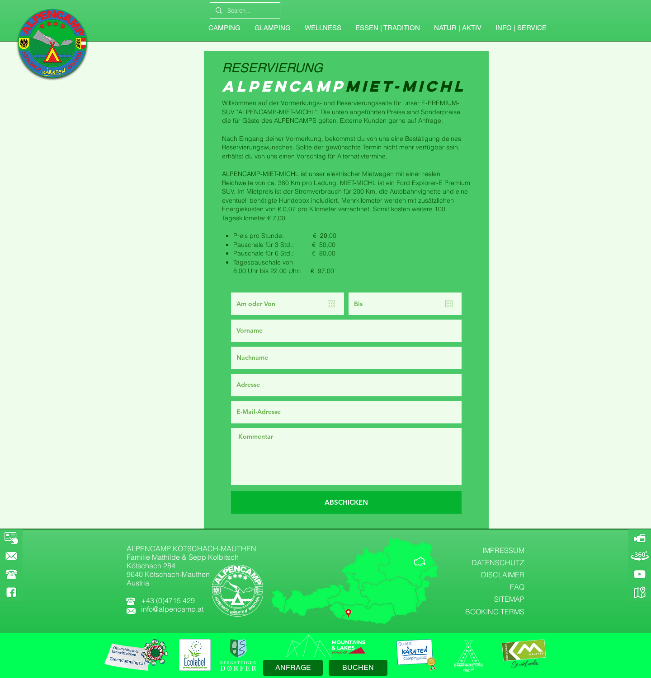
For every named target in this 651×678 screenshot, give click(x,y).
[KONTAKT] (11, 556)
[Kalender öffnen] (331, 303)
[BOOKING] (11, 538)
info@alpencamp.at (172, 608)
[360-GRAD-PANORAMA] (639, 556)
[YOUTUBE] (639, 574)
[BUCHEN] (358, 668)
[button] (520, 28)
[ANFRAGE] (293, 668)
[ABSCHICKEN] (346, 502)
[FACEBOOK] (11, 592)
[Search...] (244, 10)
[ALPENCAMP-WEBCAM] (639, 538)
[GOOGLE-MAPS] (639, 592)
